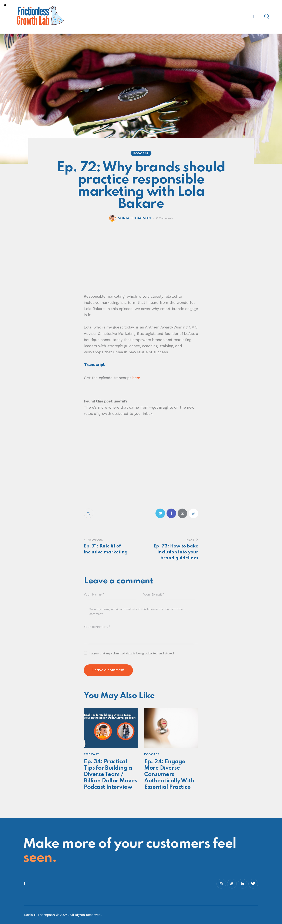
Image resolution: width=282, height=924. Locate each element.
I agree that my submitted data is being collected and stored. (131, 653)
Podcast (141, 153)
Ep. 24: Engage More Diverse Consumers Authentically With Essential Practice (169, 774)
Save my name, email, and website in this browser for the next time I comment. (137, 611)
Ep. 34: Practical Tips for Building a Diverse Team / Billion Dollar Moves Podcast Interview (110, 774)
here (136, 377)
